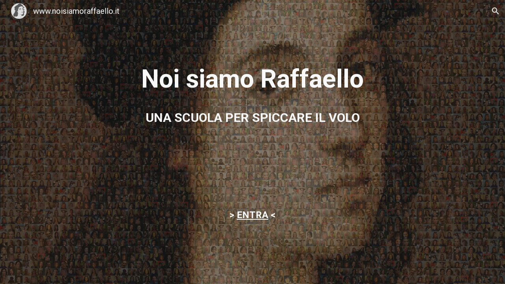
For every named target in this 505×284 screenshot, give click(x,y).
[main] (252, 79)
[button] (495, 11)
